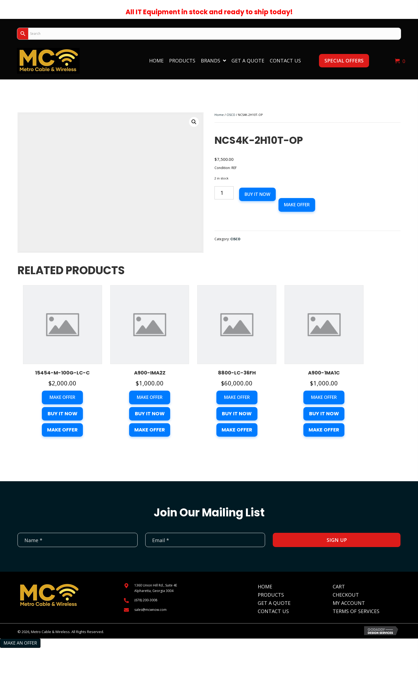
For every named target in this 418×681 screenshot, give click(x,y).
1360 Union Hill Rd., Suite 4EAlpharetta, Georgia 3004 (155, 588)
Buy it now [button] (62, 413)
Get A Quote (274, 603)
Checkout (346, 594)
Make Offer (297, 205)
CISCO (231, 115)
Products (271, 594)
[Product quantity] (224, 192)
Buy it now (257, 194)
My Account (349, 603)
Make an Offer (20, 643)
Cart (339, 586)
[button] (344, 60)
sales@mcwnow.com (150, 609)
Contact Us (273, 611)
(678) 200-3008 (145, 600)
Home (219, 115)
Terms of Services (356, 611)
